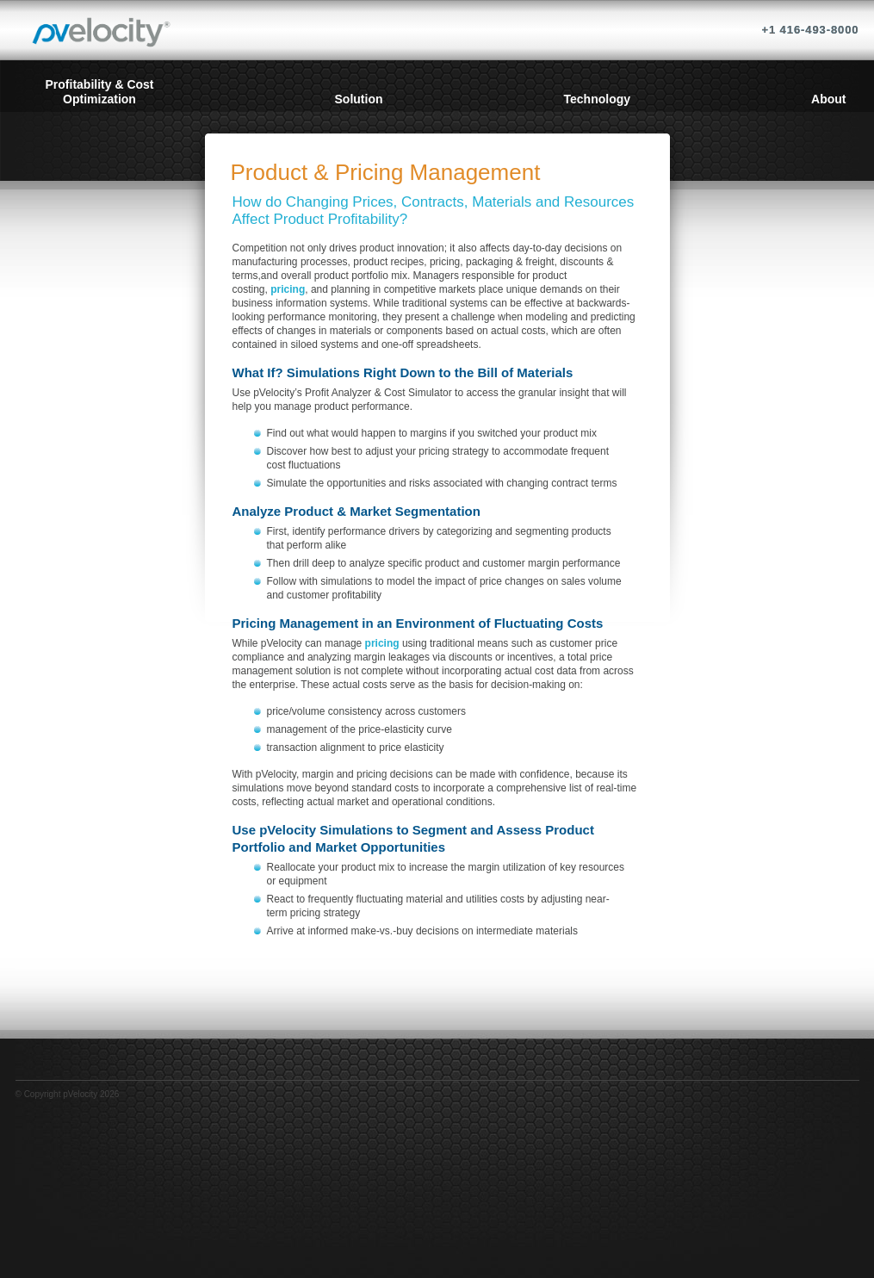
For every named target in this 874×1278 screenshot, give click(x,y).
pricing (287, 289)
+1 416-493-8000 (810, 29)
